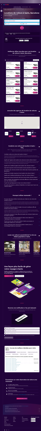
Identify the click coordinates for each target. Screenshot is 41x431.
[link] (17, 68)
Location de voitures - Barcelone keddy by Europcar (12, 364)
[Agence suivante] (38, 127)
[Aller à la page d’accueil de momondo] (6, 4)
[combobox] (7, 18)
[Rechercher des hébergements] (1, 9)
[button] (1, 5)
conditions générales (18, 339)
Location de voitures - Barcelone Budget (11, 359)
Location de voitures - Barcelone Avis (10, 358)
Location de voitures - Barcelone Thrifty (10, 363)
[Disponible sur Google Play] (21, 41)
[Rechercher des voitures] (1, 11)
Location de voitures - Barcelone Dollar (10, 370)
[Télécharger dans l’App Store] (26, 41)
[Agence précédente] (5, 127)
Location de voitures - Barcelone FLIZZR (11, 369)
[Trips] (1, 15)
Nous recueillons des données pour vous (22, 410)
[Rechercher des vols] (1, 7)
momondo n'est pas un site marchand (22, 408)
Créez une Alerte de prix (22, 394)
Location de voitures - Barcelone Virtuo (10, 368)
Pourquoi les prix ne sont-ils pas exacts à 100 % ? (22, 411)
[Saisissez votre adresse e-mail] (23, 333)
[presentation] (26, 41)
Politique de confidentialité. (26, 339)
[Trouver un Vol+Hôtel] (1, 13)
